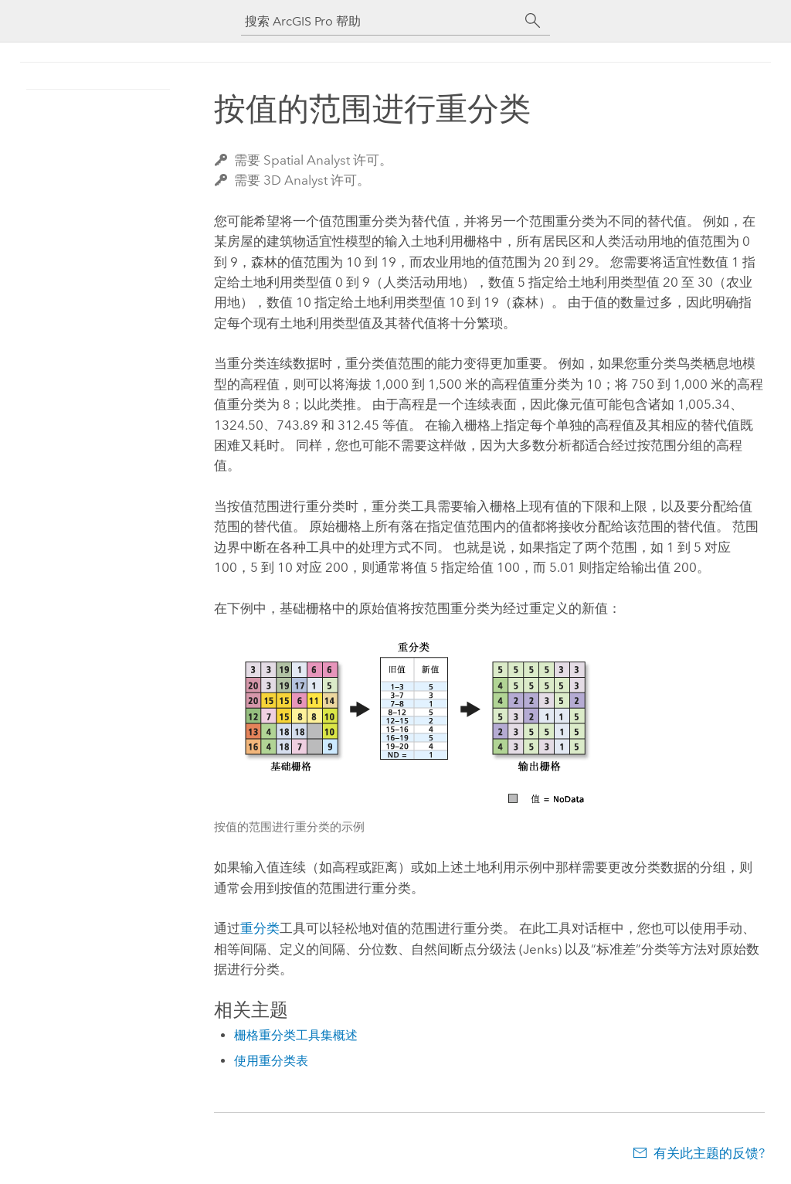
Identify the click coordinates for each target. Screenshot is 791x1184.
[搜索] (533, 21)
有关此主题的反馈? (709, 1153)
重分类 (260, 928)
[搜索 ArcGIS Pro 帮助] (380, 21)
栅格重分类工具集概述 (296, 1035)
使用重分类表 (271, 1060)
